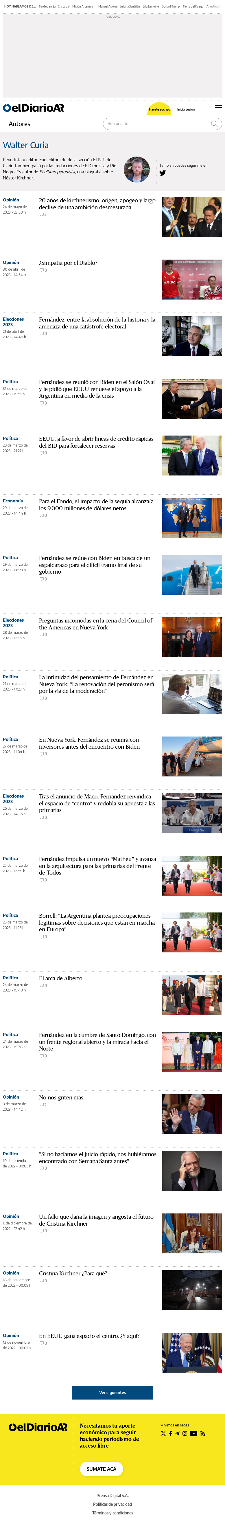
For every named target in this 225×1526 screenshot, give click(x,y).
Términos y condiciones (112, 1512)
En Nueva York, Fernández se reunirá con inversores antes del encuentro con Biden (89, 743)
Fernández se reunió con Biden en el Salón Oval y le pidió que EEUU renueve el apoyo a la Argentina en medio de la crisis (97, 389)
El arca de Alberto (60, 978)
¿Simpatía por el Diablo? (68, 263)
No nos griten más (61, 1098)
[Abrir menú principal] (218, 107)
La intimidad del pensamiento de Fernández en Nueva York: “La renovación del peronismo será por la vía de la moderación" (96, 684)
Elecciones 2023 (13, 321)
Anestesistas (214, 6)
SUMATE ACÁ (101, 1469)
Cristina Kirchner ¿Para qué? (73, 1273)
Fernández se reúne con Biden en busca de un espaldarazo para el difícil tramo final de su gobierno (94, 565)
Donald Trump (171, 6)
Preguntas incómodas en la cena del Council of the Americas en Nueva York (95, 624)
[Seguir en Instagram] (184, 1433)
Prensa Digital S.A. (113, 1495)
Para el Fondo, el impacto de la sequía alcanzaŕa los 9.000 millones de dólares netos (96, 504)
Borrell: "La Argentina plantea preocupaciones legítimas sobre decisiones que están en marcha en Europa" (97, 923)
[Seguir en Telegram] (177, 1433)
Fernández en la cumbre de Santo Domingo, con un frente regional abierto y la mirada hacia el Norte (97, 1042)
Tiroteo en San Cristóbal (54, 6)
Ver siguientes (112, 1392)
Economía (13, 500)
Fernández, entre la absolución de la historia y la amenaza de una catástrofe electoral (97, 323)
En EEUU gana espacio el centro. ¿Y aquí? (89, 1336)
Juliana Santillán (130, 6)
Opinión (11, 199)
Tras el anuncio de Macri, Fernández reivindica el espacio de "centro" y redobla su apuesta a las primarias (97, 804)
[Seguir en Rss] (202, 1433)
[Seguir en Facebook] (170, 1433)
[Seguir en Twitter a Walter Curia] (162, 173)
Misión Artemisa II (83, 6)
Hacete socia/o (159, 109)
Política (10, 381)
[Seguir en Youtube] (194, 1433)
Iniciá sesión (186, 109)
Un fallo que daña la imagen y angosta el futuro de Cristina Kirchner (96, 1220)
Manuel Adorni (107, 6)
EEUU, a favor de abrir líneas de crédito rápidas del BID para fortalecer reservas (96, 442)
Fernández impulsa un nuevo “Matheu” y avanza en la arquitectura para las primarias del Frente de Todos (97, 866)
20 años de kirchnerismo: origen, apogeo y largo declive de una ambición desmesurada (97, 203)
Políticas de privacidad (112, 1504)
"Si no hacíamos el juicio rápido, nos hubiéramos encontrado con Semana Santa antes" (97, 1157)
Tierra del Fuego (193, 6)
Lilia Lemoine (151, 6)
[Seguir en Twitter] (163, 1433)
